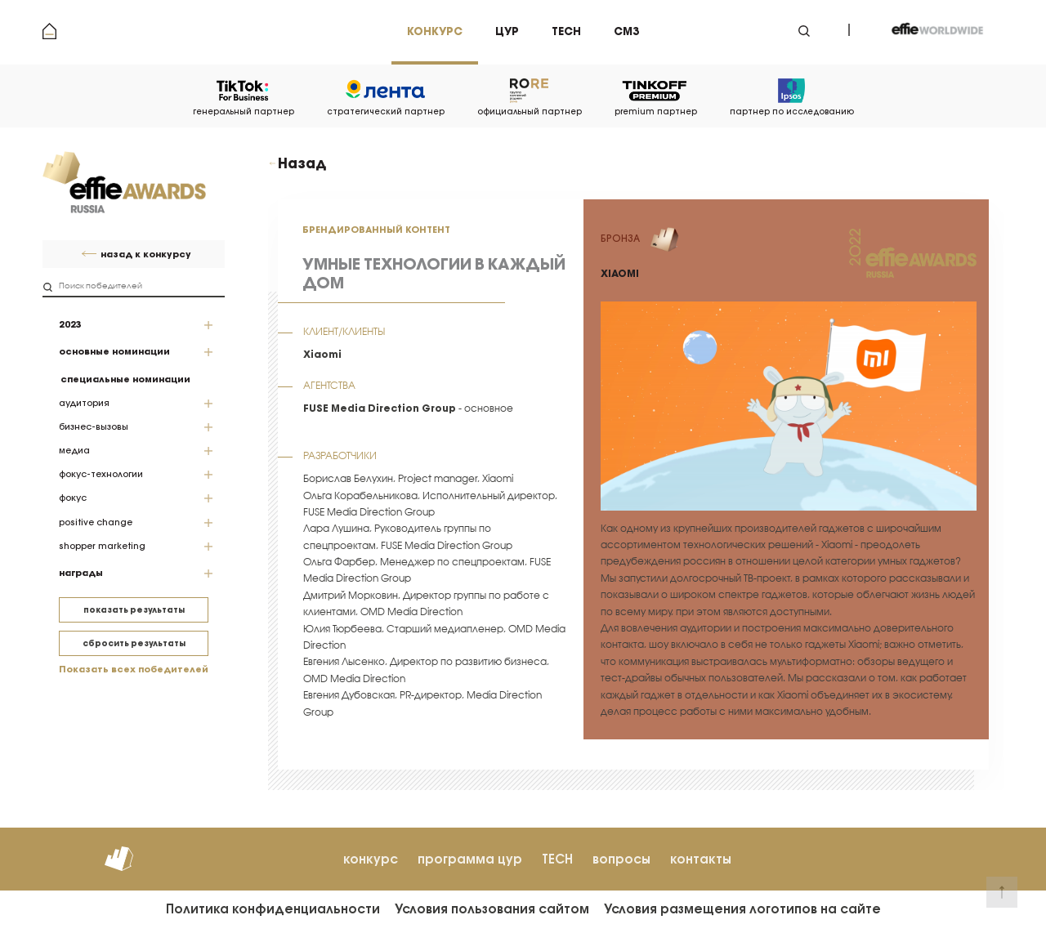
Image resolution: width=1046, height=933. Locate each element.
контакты (700, 859)
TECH (557, 859)
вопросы (621, 859)
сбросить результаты (134, 643)
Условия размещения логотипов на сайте (742, 908)
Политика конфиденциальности (273, 908)
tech (566, 31)
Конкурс (435, 31)
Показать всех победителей (133, 669)
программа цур (470, 859)
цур (507, 31)
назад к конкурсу (146, 254)
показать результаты (134, 610)
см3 (626, 31)
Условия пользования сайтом (492, 908)
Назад (302, 163)
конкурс (370, 859)
